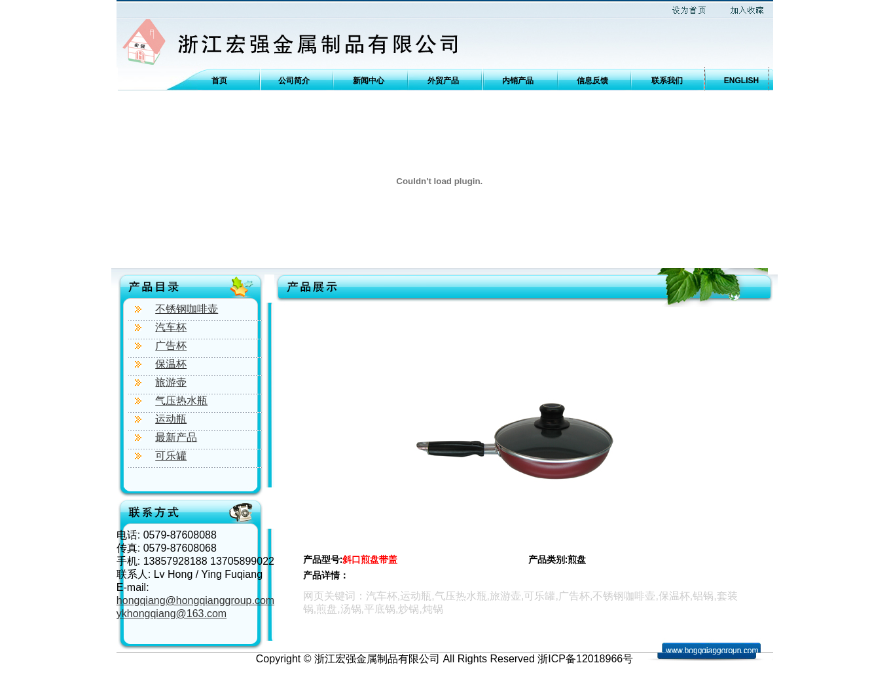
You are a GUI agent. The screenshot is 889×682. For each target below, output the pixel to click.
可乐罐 (171, 455)
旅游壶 (171, 382)
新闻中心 (368, 80)
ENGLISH (741, 80)
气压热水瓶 (181, 400)
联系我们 (667, 80)
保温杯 (171, 363)
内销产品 (518, 80)
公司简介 (294, 80)
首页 (219, 80)
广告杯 (171, 345)
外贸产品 (443, 80)
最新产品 (176, 437)
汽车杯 (171, 327)
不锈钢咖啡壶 (186, 308)
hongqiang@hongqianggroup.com (195, 600)
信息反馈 (592, 80)
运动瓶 (171, 419)
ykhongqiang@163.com (172, 613)
